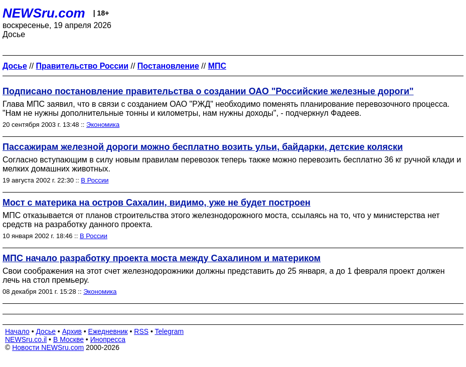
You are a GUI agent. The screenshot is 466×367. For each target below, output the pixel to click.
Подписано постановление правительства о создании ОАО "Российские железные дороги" (208, 91)
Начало (17, 331)
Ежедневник (108, 331)
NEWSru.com (44, 13)
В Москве (68, 339)
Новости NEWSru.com (48, 347)
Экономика (102, 124)
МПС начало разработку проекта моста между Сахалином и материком (162, 258)
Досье (46, 331)
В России (94, 180)
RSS (141, 331)
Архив (72, 331)
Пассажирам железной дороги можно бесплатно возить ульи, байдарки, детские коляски (203, 147)
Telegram (169, 331)
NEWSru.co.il (26, 339)
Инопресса (108, 339)
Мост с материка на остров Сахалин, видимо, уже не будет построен (156, 203)
